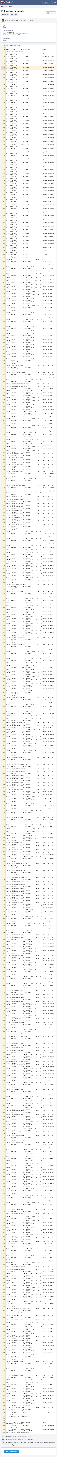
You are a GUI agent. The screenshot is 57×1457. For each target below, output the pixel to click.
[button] (55, 2)
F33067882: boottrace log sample (17, 33)
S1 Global (30, 1439)
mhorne (15, 20)
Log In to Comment (11, 1451)
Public (15, 14)
